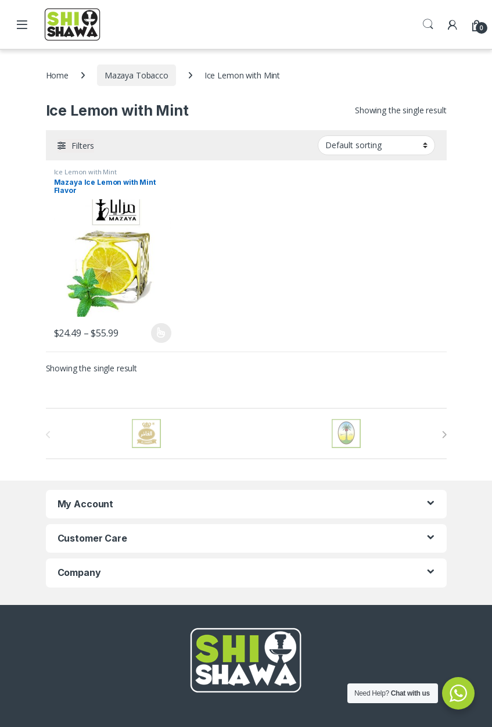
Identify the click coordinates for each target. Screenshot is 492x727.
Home (57, 75)
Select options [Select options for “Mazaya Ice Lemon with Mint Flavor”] (161, 333)
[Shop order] (376, 145)
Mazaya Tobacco (136, 75)
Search (428, 24)
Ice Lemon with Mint (85, 171)
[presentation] (444, 435)
